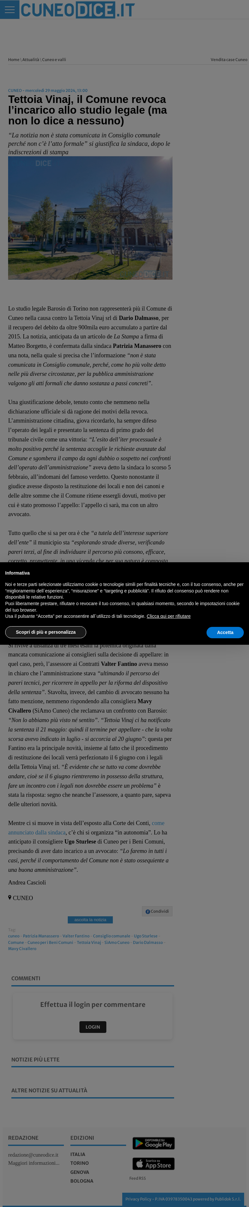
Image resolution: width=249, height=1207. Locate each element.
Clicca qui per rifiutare (169, 616)
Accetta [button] (225, 632)
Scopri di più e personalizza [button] (46, 632)
